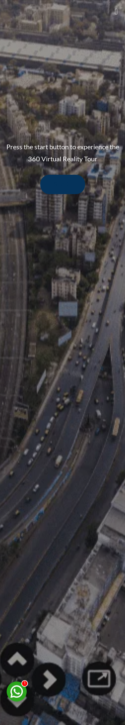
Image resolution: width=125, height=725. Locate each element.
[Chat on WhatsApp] (17, 691)
